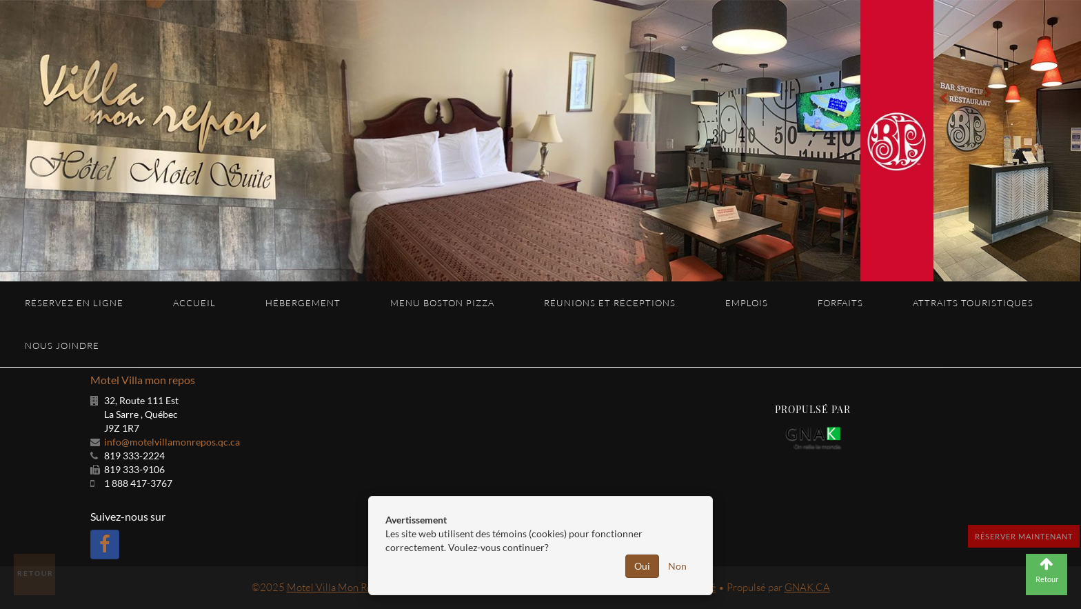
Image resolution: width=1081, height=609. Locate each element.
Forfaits (840, 302)
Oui (642, 566)
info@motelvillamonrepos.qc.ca (172, 442)
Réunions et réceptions (610, 302)
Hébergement (303, 302)
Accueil (194, 302)
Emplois (746, 302)
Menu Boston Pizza (442, 302)
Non (677, 566)
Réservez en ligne (74, 302)
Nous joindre (62, 345)
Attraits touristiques (973, 302)
